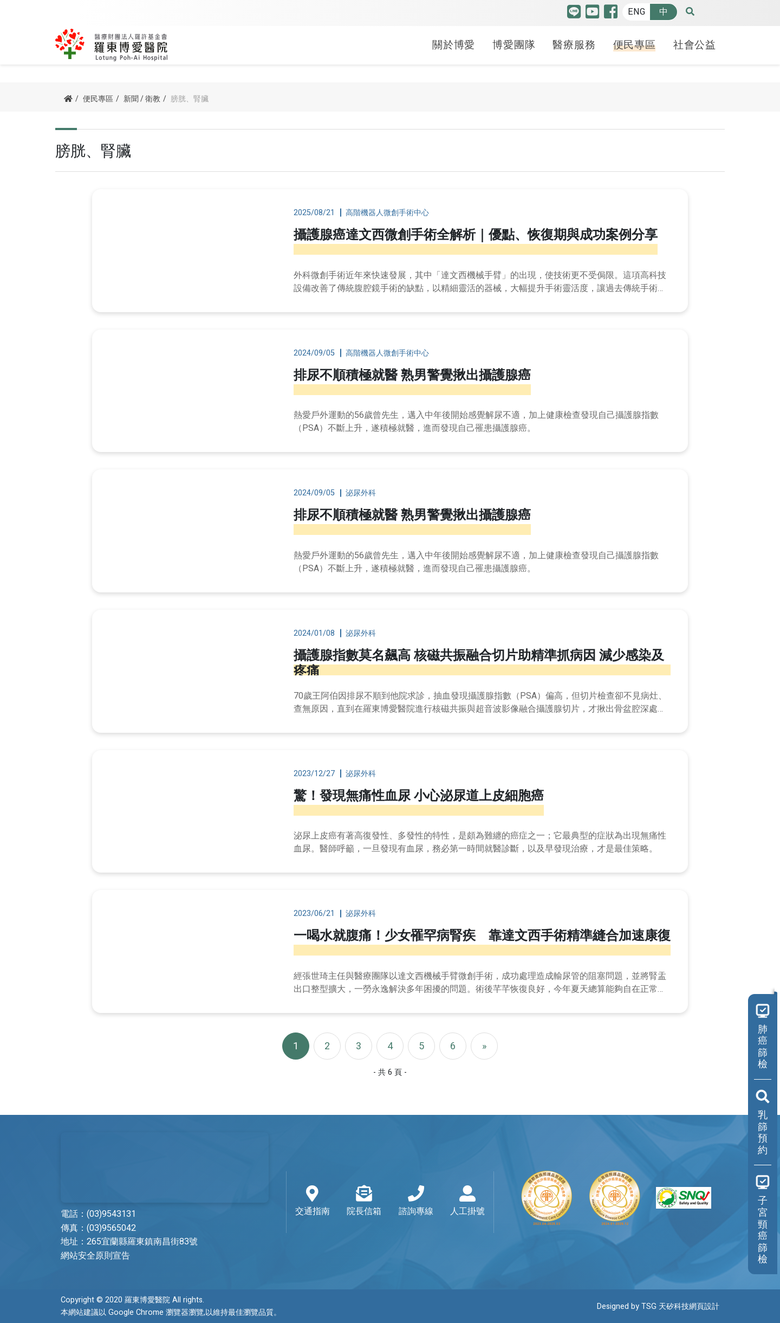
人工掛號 (467, 1201)
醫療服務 (573, 45)
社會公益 (694, 45)
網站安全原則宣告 (95, 1255)
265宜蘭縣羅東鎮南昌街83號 (142, 1241)
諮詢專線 (416, 1201)
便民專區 (634, 45)
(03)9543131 (111, 1214)
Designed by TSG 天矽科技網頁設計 (658, 1306)
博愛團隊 (513, 45)
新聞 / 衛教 (141, 99)
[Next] (484, 1046)
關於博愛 (453, 45)
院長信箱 (364, 1201)
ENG (636, 11)
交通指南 (312, 1201)
